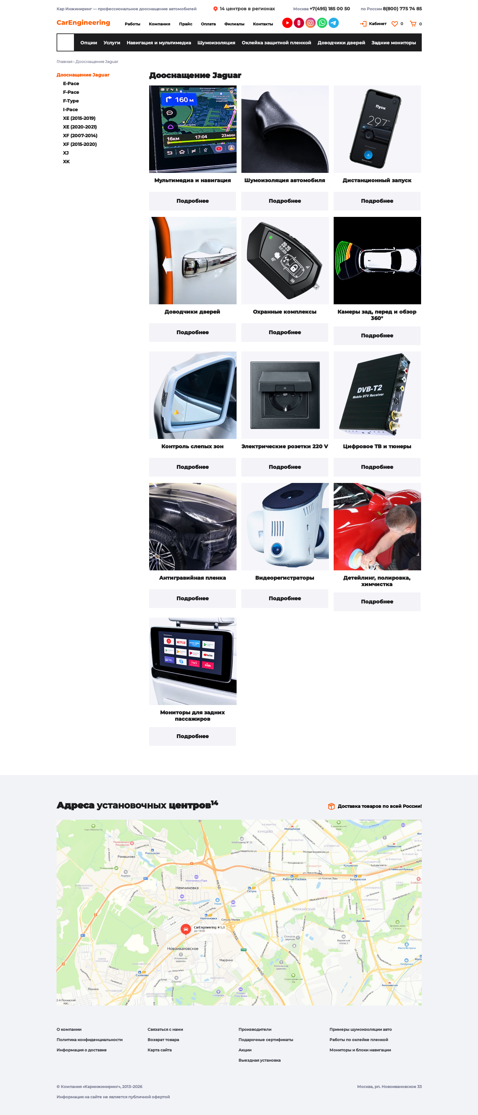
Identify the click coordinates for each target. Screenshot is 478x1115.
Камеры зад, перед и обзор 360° (377, 315)
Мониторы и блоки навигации (360, 1050)
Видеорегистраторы (284, 578)
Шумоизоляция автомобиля (284, 180)
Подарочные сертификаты (266, 1039)
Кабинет (377, 23)
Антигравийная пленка (192, 578)
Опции (88, 43)
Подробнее (192, 201)
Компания (159, 24)
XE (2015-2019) (79, 118)
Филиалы (234, 24)
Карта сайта (160, 1050)
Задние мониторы (394, 43)
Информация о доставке (82, 1050)
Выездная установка (260, 1060)
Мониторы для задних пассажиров (192, 715)
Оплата (208, 24)
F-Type (71, 101)
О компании (69, 1029)
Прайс (185, 24)
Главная (64, 61)
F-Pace (71, 92)
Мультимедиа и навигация (192, 180)
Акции (245, 1050)
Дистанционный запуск (377, 180)
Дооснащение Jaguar (83, 75)
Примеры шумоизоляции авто (360, 1029)
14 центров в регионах (247, 9)
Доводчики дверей (341, 43)
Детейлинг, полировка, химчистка (376, 581)
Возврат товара (163, 1039)
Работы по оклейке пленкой (358, 1039)
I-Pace (70, 109)
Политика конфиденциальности (89, 1039)
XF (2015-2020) (80, 144)
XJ (66, 153)
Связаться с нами (165, 1029)
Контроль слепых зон (192, 446)
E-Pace (71, 83)
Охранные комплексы (284, 312)
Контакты (263, 24)
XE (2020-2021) (80, 127)
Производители (255, 1029)
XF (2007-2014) (80, 135)
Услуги (112, 43)
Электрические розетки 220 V (284, 446)
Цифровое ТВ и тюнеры (377, 446)
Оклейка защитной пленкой (276, 43)
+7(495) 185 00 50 (330, 9)
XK (66, 162)
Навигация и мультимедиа (159, 43)
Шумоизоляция (216, 43)
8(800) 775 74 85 (402, 9)
